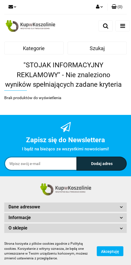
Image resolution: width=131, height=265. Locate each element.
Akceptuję (110, 251)
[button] (117, 7)
